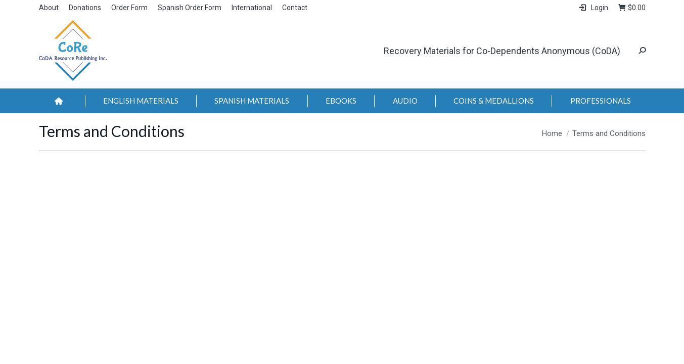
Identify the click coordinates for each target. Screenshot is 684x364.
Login (593, 8)
